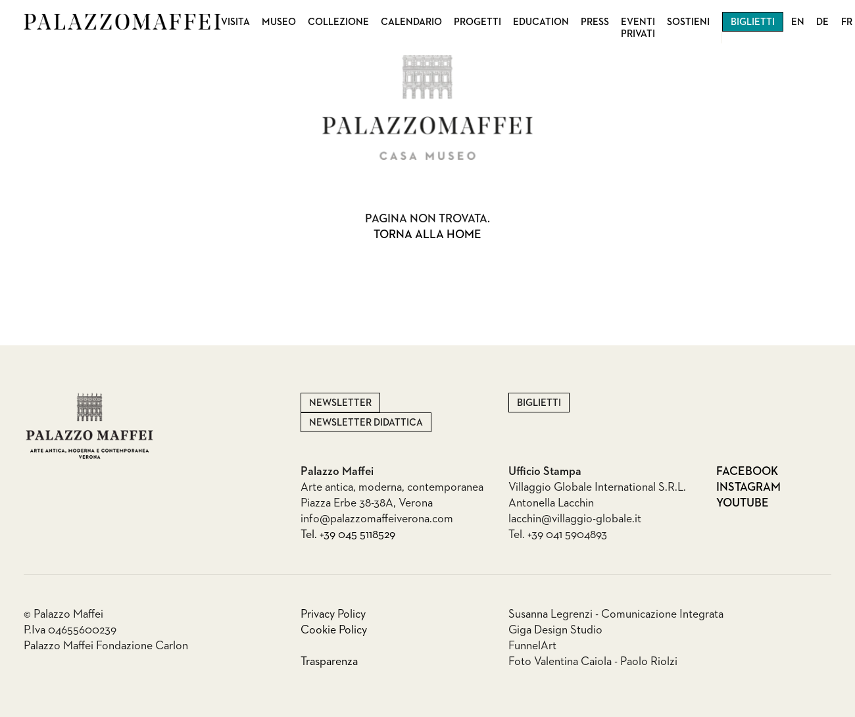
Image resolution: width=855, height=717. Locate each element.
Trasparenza (329, 662)
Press (595, 22)
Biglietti (753, 22)
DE (822, 22)
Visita (235, 22)
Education (541, 22)
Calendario (411, 22)
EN (797, 22)
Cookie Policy (334, 630)
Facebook (747, 472)
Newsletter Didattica (366, 423)
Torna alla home (427, 235)
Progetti (477, 22)
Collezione (338, 22)
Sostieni (688, 22)
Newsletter (340, 403)
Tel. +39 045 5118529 (348, 535)
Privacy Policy (333, 614)
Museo (279, 22)
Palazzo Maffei (122, 22)
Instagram (748, 487)
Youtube (742, 503)
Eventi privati (638, 28)
